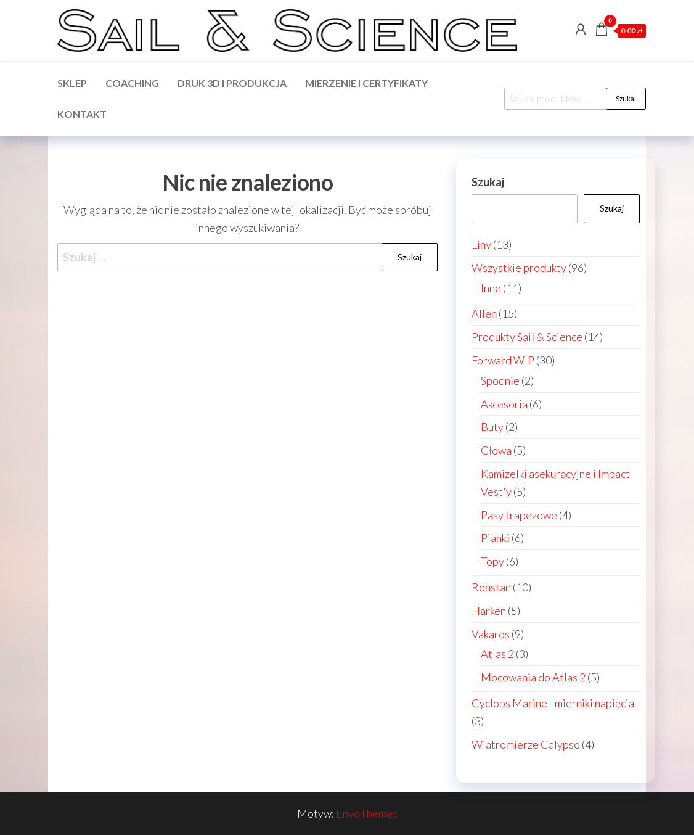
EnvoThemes (367, 813)
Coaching (132, 83)
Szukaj (626, 98)
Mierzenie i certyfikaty (366, 83)
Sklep (72, 83)
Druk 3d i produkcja (232, 83)
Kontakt (82, 114)
